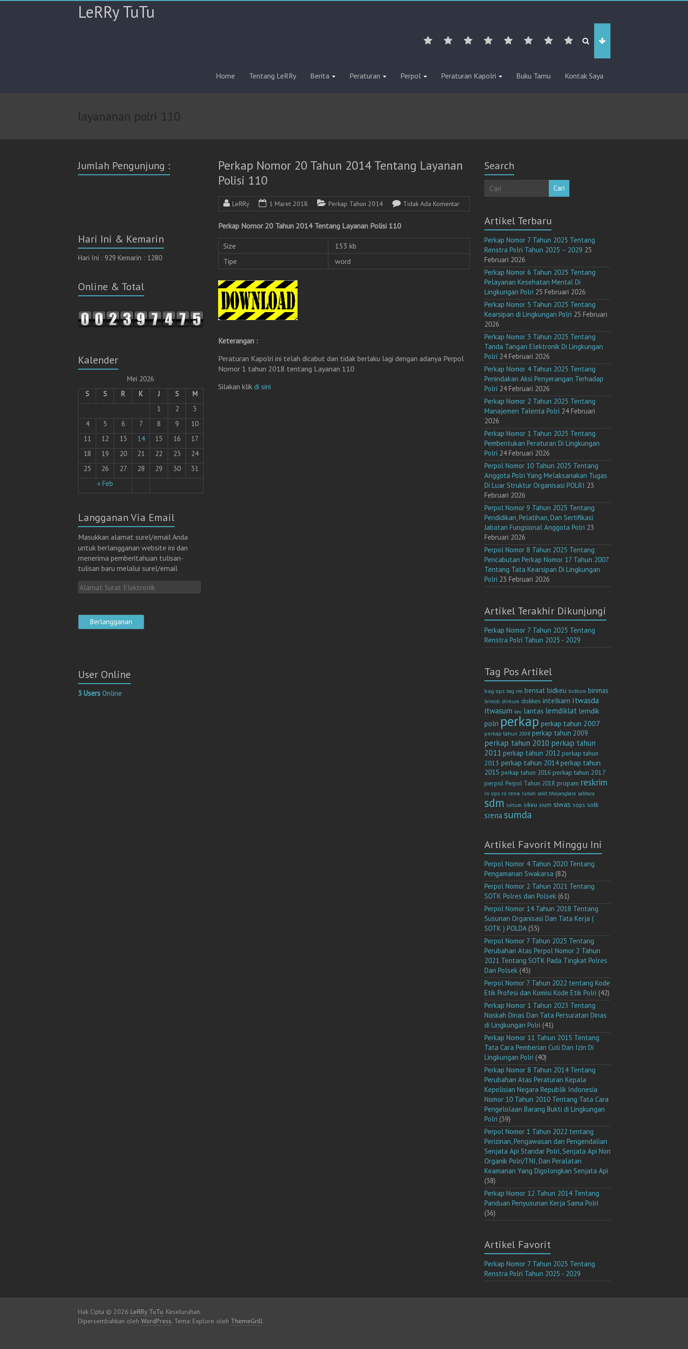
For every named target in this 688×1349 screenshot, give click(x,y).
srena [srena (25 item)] (493, 815)
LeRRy (240, 204)
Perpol (410, 75)
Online (100, 693)
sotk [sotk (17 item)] (593, 804)
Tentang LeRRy (272, 75)
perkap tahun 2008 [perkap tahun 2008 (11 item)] (507, 733)
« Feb (105, 483)
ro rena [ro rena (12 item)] (511, 793)
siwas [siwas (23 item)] (562, 804)
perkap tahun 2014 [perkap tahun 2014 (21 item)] (530, 762)
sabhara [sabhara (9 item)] (586, 793)
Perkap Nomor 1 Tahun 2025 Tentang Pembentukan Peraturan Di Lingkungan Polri (542, 443)
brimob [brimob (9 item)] (492, 701)
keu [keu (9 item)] (518, 711)
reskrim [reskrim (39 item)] (594, 782)
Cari (559, 188)
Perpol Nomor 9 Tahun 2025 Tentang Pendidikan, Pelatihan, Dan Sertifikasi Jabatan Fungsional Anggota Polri (539, 517)
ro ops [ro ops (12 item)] (492, 793)
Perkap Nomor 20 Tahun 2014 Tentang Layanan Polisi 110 (340, 172)
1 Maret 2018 (288, 204)
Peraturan (364, 75)
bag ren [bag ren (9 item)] (514, 691)
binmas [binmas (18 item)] (598, 690)
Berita (319, 75)
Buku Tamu (533, 75)
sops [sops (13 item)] (579, 805)
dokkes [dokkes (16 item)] (531, 701)
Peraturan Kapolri (468, 75)
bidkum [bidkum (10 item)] (577, 691)
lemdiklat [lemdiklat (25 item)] (561, 711)
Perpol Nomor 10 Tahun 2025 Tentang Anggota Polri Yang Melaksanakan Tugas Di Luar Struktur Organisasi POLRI (545, 475)
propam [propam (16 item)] (568, 783)
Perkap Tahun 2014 (355, 204)
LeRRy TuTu (116, 11)
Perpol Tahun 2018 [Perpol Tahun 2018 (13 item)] (530, 783)
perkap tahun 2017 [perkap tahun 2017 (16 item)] (579, 772)
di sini (262, 386)
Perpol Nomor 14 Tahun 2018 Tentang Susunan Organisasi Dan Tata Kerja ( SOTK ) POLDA (541, 918)
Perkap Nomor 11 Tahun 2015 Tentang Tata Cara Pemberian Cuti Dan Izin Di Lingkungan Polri (541, 1047)
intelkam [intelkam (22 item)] (556, 700)
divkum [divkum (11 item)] (510, 701)
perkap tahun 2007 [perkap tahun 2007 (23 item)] (570, 723)
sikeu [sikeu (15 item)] (530, 804)
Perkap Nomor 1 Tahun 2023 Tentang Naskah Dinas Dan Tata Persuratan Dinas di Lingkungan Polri (545, 1015)
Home (225, 75)
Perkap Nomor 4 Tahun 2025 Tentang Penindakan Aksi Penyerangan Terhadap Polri (543, 378)
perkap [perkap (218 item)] (519, 721)
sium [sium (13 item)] (545, 805)
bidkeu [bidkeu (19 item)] (557, 690)
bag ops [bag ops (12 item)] (494, 690)
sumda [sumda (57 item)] (518, 814)
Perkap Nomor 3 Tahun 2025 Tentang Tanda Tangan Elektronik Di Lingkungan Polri (543, 346)
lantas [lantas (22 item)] (534, 710)
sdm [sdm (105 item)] (494, 802)
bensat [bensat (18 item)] (535, 690)
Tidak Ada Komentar (431, 204)
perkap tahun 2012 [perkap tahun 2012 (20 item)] (531, 753)
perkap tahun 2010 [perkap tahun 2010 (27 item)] (516, 743)
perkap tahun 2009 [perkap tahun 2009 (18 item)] (560, 732)
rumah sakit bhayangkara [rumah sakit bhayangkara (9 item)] (549, 793)
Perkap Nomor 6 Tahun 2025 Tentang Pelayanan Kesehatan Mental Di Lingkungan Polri (540, 282)
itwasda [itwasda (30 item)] (585, 700)
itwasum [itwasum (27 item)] (498, 711)
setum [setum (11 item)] (514, 804)
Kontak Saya (584, 75)
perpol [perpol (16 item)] (494, 783)
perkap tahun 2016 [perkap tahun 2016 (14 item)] (526, 773)
